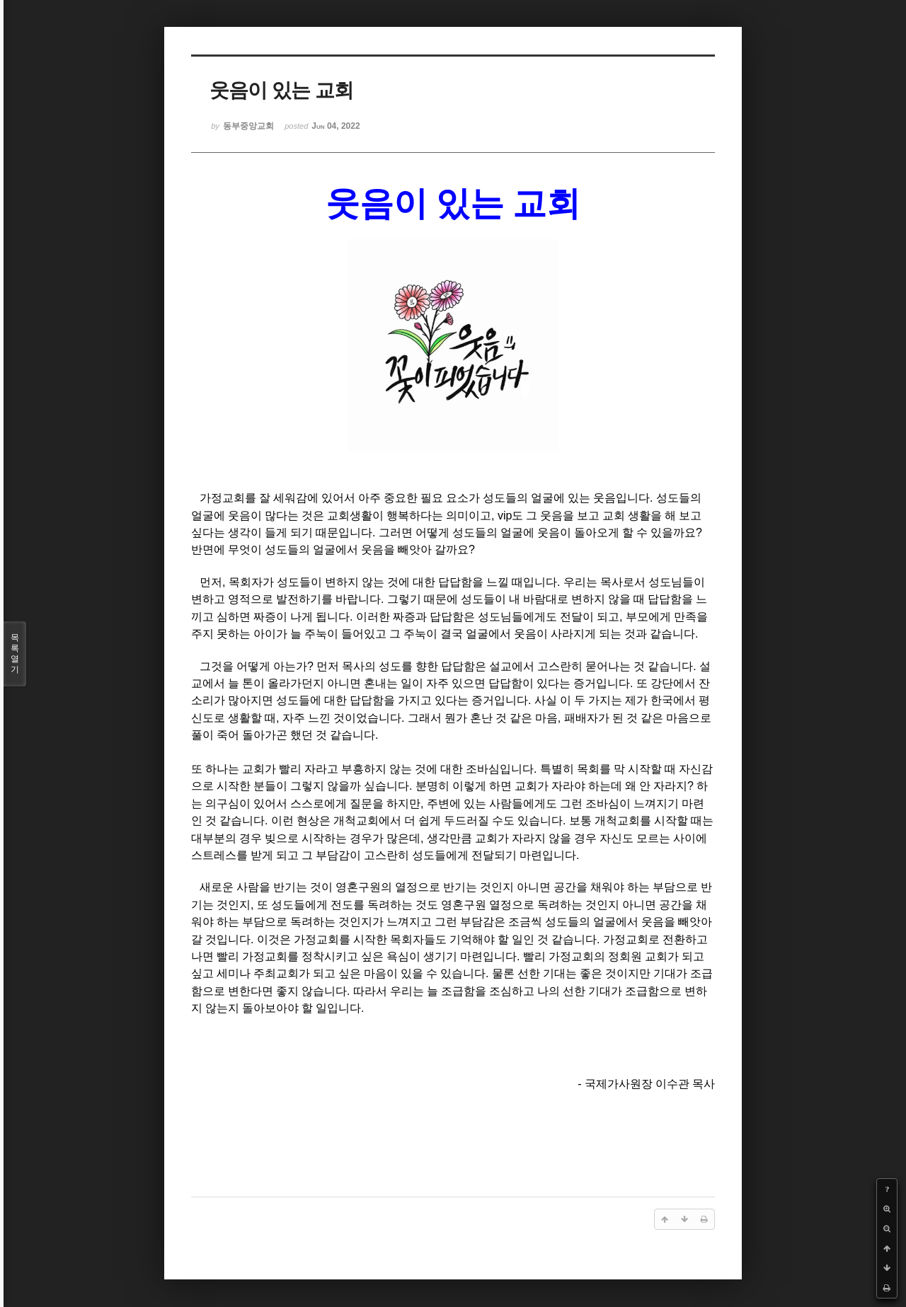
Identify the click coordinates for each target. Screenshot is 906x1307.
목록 (15, 654)
